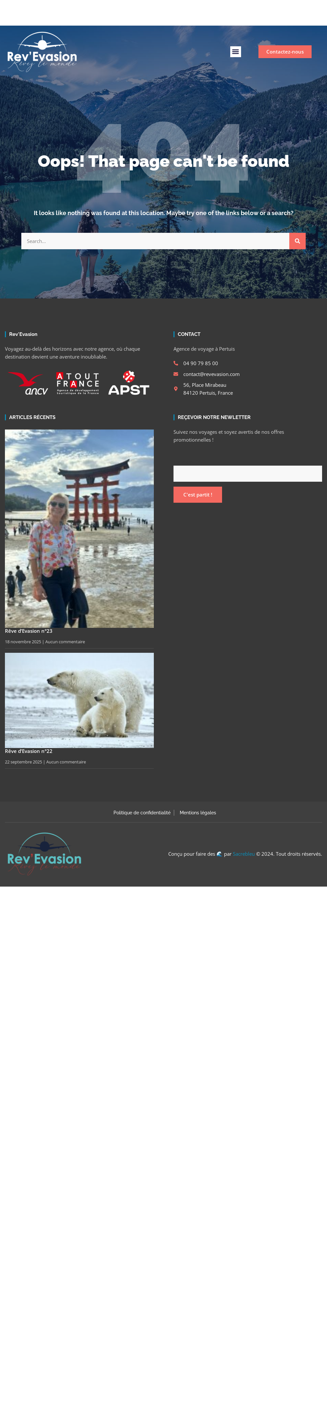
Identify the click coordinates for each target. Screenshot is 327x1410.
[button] (235, 51)
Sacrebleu (244, 853)
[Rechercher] (297, 241)
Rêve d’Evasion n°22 (28, 751)
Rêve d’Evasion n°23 (28, 631)
